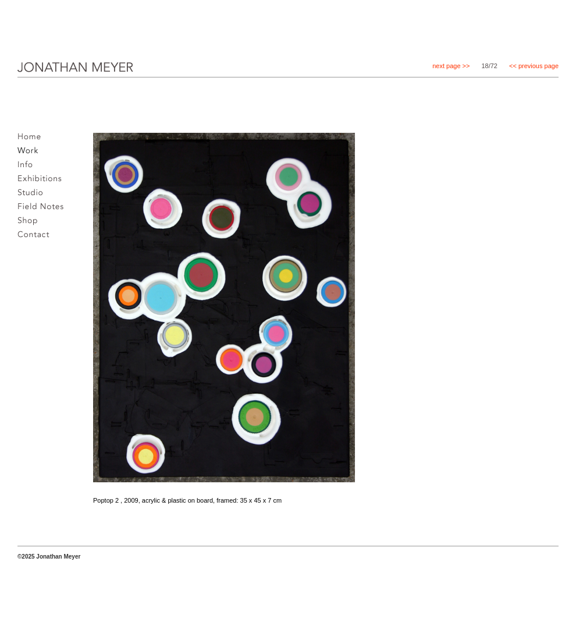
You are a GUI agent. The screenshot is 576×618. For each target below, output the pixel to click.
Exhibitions (42, 182)
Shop (30, 224)
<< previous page (534, 65)
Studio (33, 196)
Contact (36, 238)
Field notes (43, 210)
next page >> (451, 65)
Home (32, 140)
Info (28, 168)
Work (30, 154)
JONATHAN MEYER (56, 75)
